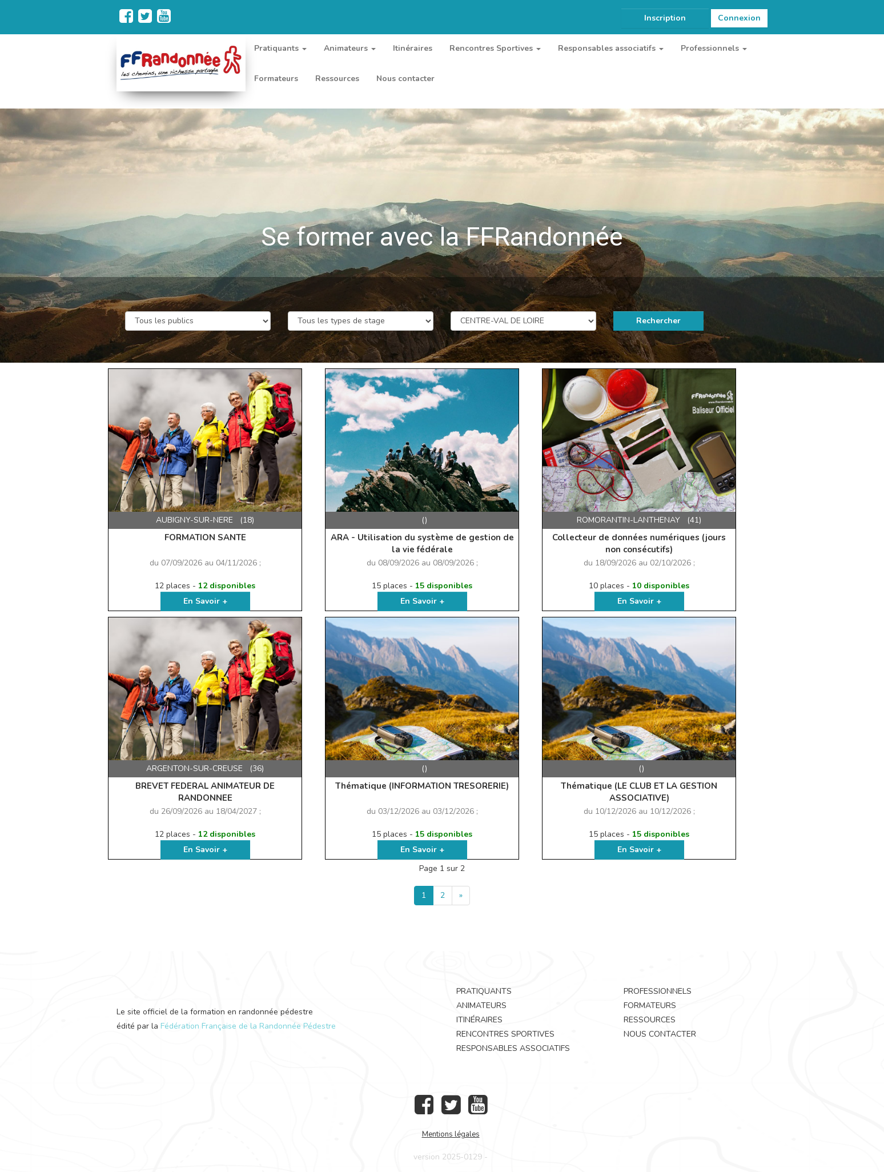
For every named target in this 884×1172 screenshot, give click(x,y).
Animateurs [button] (350, 48)
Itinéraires (412, 48)
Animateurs (481, 1005)
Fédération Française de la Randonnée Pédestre (248, 1026)
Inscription (665, 18)
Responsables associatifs (513, 1048)
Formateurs (276, 78)
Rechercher (658, 320)
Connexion (739, 18)
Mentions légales (451, 1134)
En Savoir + (205, 601)
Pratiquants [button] (280, 48)
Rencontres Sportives (505, 1034)
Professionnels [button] (714, 48)
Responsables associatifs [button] (611, 48)
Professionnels (658, 991)
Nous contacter (405, 78)
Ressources (337, 78)
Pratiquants (484, 991)
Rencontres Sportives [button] (495, 48)
